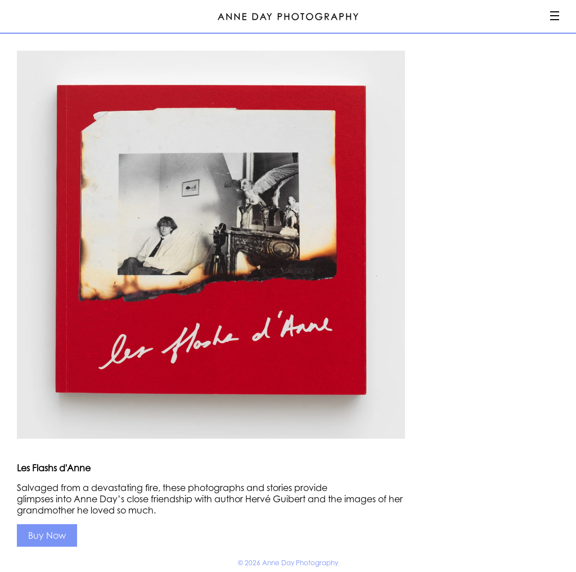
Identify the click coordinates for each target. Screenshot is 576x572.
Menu (554, 15)
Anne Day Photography (288, 16)
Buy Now (47, 535)
